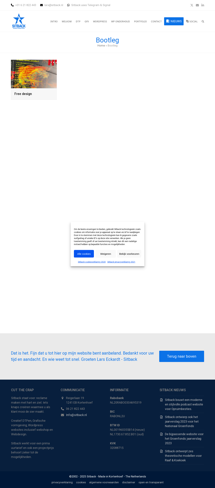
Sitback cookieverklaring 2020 (92, 262)
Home (101, 45)
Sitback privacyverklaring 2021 (121, 262)
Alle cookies (84, 253)
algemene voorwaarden (104, 482)
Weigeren (105, 253)
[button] (203, 21)
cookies (81, 482)
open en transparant (151, 482)
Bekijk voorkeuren (129, 253)
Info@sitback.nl (76, 415)
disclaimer (128, 482)
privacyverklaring (62, 482)
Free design (23, 94)
